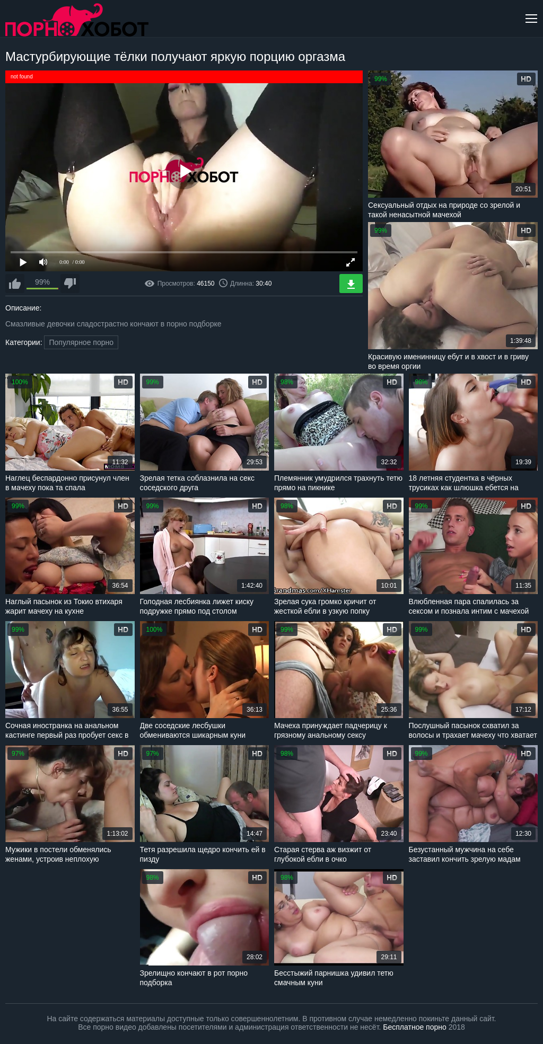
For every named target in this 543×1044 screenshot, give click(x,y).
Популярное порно (81, 342)
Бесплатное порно (414, 1027)
